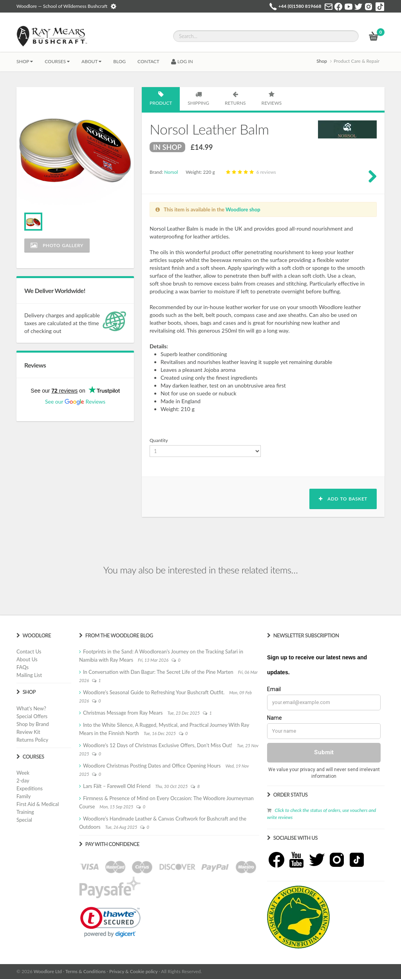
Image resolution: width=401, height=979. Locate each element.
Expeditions (29, 788)
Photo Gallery (57, 245)
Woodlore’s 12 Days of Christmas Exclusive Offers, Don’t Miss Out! (157, 745)
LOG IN (182, 61)
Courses (57, 61)
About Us (27, 659)
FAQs (22, 667)
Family (23, 796)
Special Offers (31, 716)
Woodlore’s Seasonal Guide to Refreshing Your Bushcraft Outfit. (153, 692)
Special (24, 820)
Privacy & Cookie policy (133, 971)
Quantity (159, 440)
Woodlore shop (243, 209)
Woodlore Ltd (48, 971)
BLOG (119, 61)
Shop (24, 61)
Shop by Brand (32, 724)
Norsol (171, 172)
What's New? (31, 708)
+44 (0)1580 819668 (300, 6)
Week (22, 773)
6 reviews (250, 172)
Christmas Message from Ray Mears (123, 713)
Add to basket (343, 499)
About (91, 61)
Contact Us (28, 651)
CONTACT (148, 61)
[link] (110, 922)
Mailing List (29, 675)
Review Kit (28, 732)
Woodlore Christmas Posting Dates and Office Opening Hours (152, 765)
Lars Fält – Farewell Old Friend (116, 786)
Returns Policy (32, 740)
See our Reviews (75, 401)
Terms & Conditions (85, 971)
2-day (22, 780)
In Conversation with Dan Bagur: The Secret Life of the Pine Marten (158, 672)
